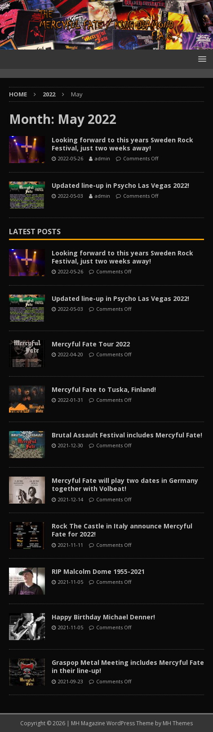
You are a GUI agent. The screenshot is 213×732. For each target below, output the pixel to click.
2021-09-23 (70, 681)
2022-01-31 (70, 399)
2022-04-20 (70, 354)
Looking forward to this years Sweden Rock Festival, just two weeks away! (122, 144)
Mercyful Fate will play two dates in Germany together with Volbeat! (125, 484)
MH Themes (178, 723)
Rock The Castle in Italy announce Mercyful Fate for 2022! (122, 530)
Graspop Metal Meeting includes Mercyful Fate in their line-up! (128, 666)
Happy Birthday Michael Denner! (103, 617)
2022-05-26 (70, 158)
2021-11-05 (70, 581)
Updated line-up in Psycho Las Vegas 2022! (120, 185)
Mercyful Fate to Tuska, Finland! (104, 389)
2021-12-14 (70, 499)
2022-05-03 (70, 195)
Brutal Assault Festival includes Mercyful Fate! (127, 435)
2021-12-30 (70, 445)
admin (102, 158)
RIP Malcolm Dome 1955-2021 (98, 571)
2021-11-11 (70, 544)
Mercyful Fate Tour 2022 (91, 344)
